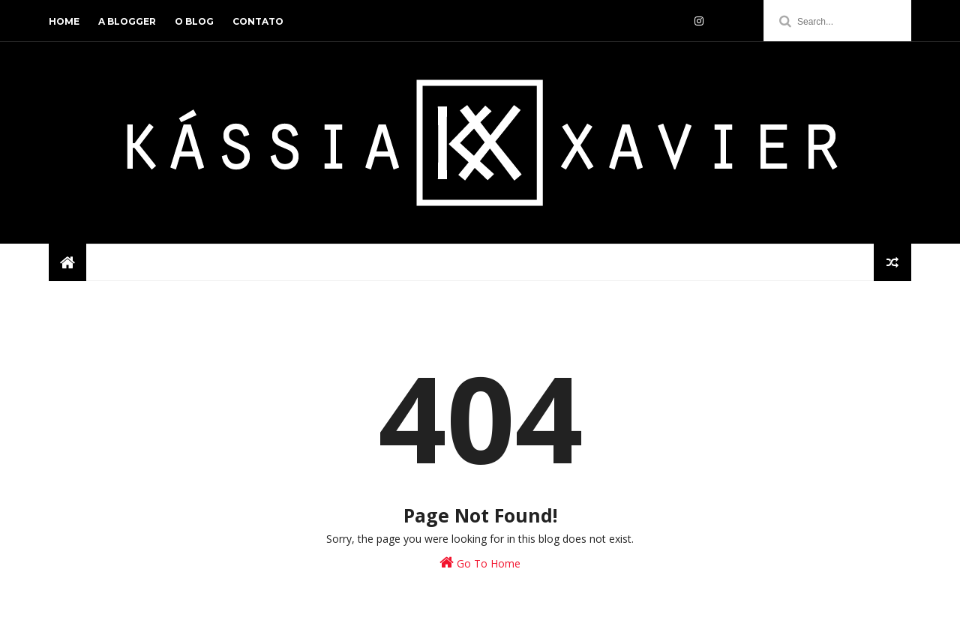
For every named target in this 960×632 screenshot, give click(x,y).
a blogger (127, 21)
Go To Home (480, 563)
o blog (194, 21)
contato (258, 21)
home (64, 21)
